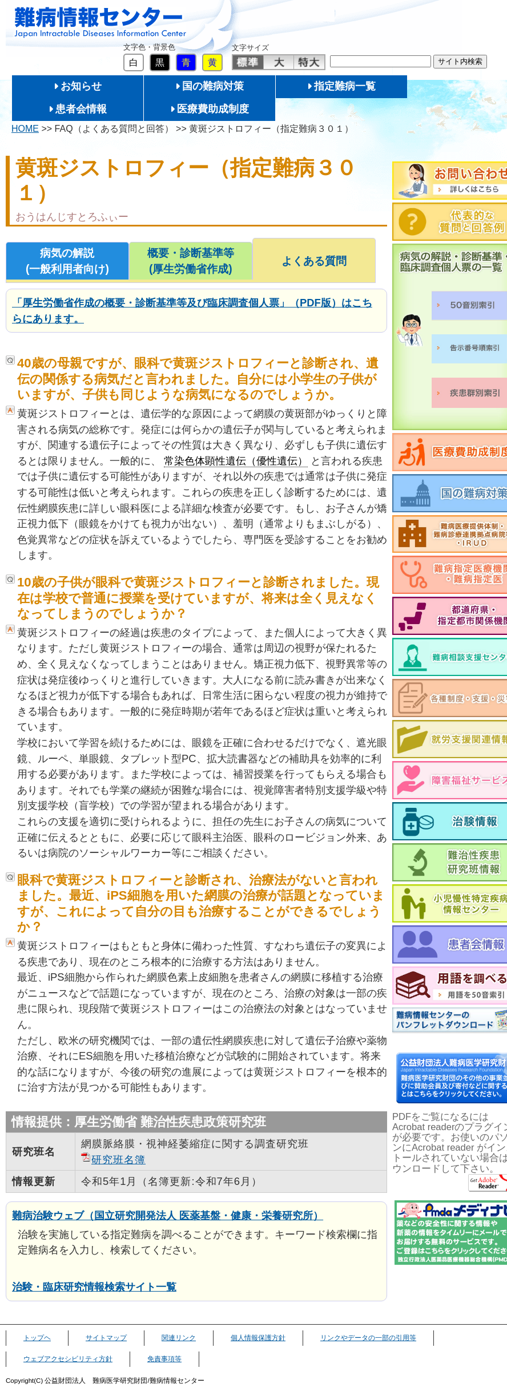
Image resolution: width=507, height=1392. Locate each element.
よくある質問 (314, 261)
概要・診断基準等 (191, 262)
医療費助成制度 (213, 109)
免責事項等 (164, 1359)
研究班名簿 (118, 1160)
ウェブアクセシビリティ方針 (67, 1359)
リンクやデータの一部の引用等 (368, 1338)
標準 (248, 62)
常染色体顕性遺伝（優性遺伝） (236, 461)
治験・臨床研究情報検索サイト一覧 (94, 1287)
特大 (309, 62)
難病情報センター (100, 22)
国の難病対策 (213, 86)
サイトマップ (106, 1338)
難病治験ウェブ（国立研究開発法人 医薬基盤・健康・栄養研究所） (167, 1215)
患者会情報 (81, 109)
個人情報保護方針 (258, 1338)
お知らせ (81, 86)
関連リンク (179, 1338)
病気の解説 (67, 262)
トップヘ (37, 1338)
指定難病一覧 (345, 86)
